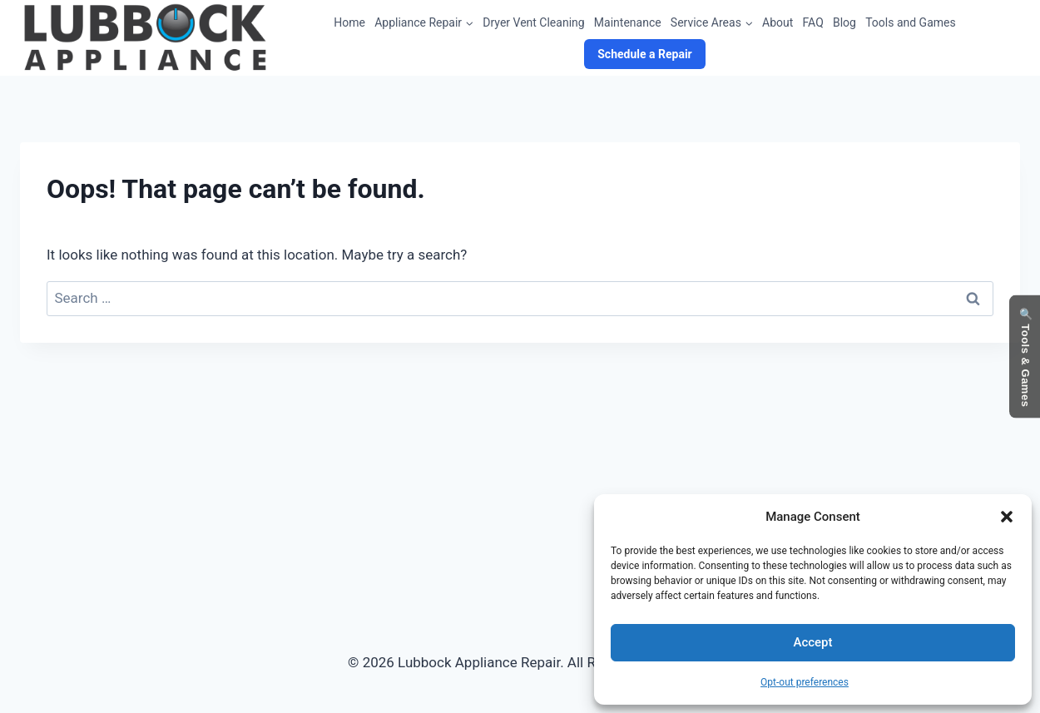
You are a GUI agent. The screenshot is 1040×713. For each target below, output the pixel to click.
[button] (1006, 516)
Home (349, 22)
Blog (844, 22)
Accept (812, 642)
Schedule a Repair (644, 54)
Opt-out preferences (804, 682)
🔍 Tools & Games (1025, 356)
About (777, 22)
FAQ (813, 22)
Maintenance (627, 22)
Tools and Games (910, 22)
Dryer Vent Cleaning (533, 22)
